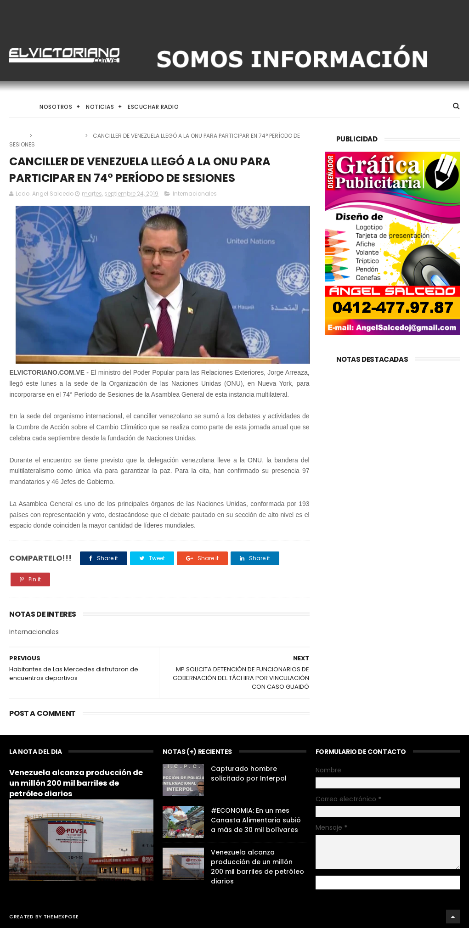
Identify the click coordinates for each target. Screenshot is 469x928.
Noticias (100, 107)
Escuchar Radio (153, 107)
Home (17, 107)
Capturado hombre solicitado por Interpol (249, 773)
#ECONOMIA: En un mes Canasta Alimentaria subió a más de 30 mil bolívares (256, 820)
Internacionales (59, 136)
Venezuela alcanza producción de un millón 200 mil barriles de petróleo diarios (76, 783)
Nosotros (56, 107)
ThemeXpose (61, 916)
